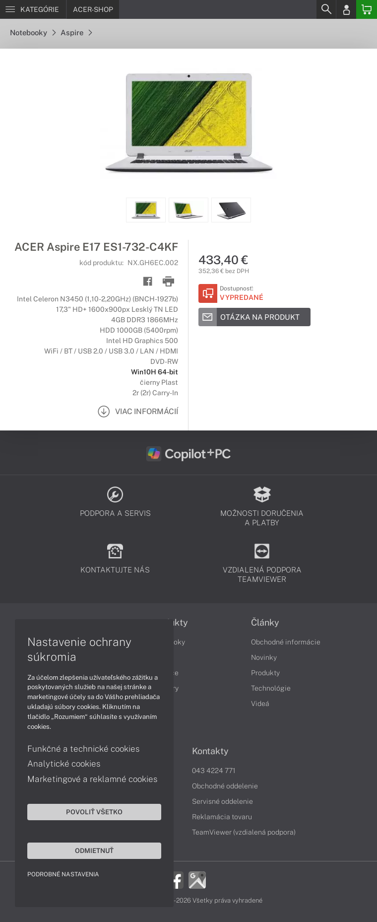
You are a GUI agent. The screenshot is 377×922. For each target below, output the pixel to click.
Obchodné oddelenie (225, 786)
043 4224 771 (214, 771)
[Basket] (366, 9)
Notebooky (33, 32)
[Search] (326, 9)
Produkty (265, 673)
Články (265, 622)
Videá (260, 704)
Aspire (76, 32)
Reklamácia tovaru (222, 817)
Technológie (271, 688)
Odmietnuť (94, 850)
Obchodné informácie (285, 642)
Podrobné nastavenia (63, 874)
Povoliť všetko (94, 812)
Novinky (264, 657)
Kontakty (210, 751)
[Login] (346, 9)
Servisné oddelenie (222, 801)
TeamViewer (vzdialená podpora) (244, 832)
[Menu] (33, 9)
